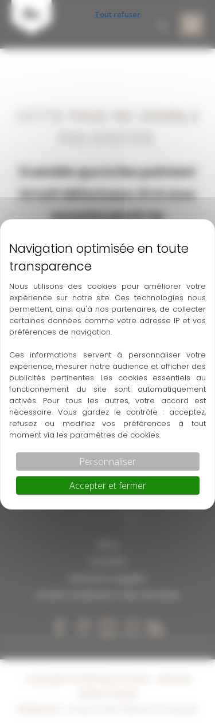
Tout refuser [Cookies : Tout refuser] (117, 14)
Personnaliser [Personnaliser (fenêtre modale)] (107, 461)
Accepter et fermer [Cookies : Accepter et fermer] (107, 485)
